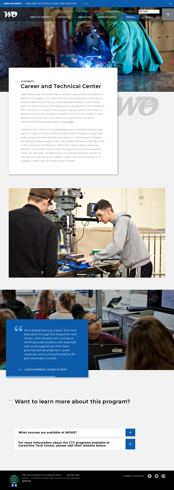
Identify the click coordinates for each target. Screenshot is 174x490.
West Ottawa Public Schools (10, 14)
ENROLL (131, 17)
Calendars (83, 11)
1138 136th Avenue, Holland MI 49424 (41, 475)
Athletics (130, 11)
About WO (84, 17)
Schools (64, 17)
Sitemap (25, 478)
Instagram (163, 476)
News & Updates (65, 11)
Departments (107, 17)
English (143, 11)
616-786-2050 (73, 475)
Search (168, 14)
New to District (41, 17)
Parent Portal (113, 11)
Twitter (156, 476)
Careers (97, 11)
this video (68, 121)
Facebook (150, 476)
